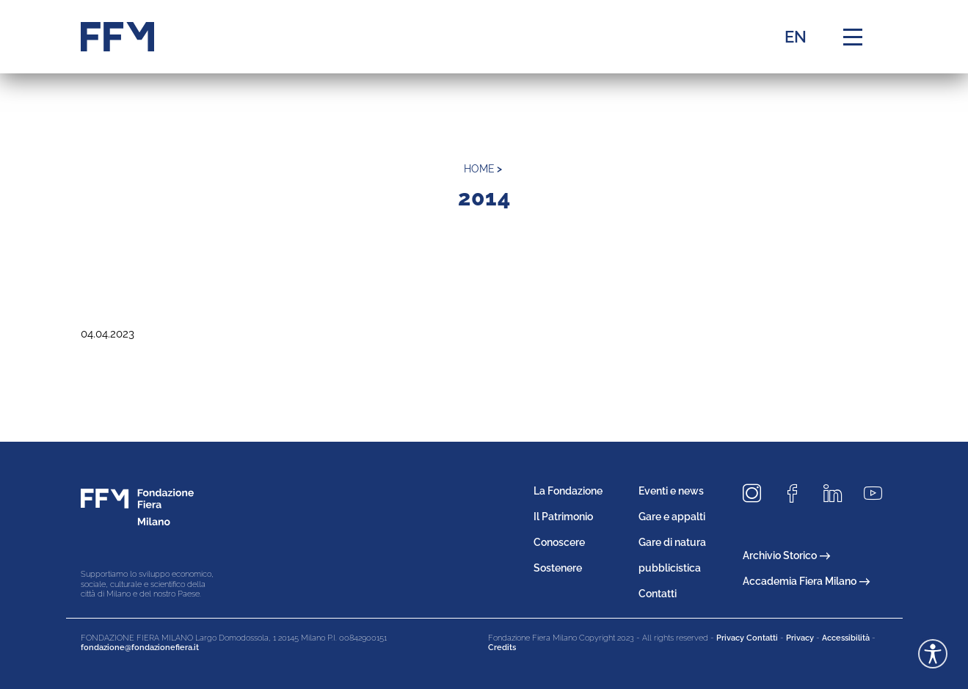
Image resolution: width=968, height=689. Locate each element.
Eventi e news (671, 491)
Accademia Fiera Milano (806, 581)
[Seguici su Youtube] (878, 494)
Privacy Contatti (747, 638)
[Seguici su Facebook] (797, 494)
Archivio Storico (786, 555)
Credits (502, 647)
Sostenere (558, 568)
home (479, 169)
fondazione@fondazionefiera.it (140, 647)
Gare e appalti (671, 516)
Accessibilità (846, 638)
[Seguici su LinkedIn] (838, 494)
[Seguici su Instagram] (757, 494)
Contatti (657, 593)
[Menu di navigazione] (852, 37)
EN (796, 36)
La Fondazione (568, 491)
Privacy (800, 638)
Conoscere (559, 542)
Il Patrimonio (563, 516)
